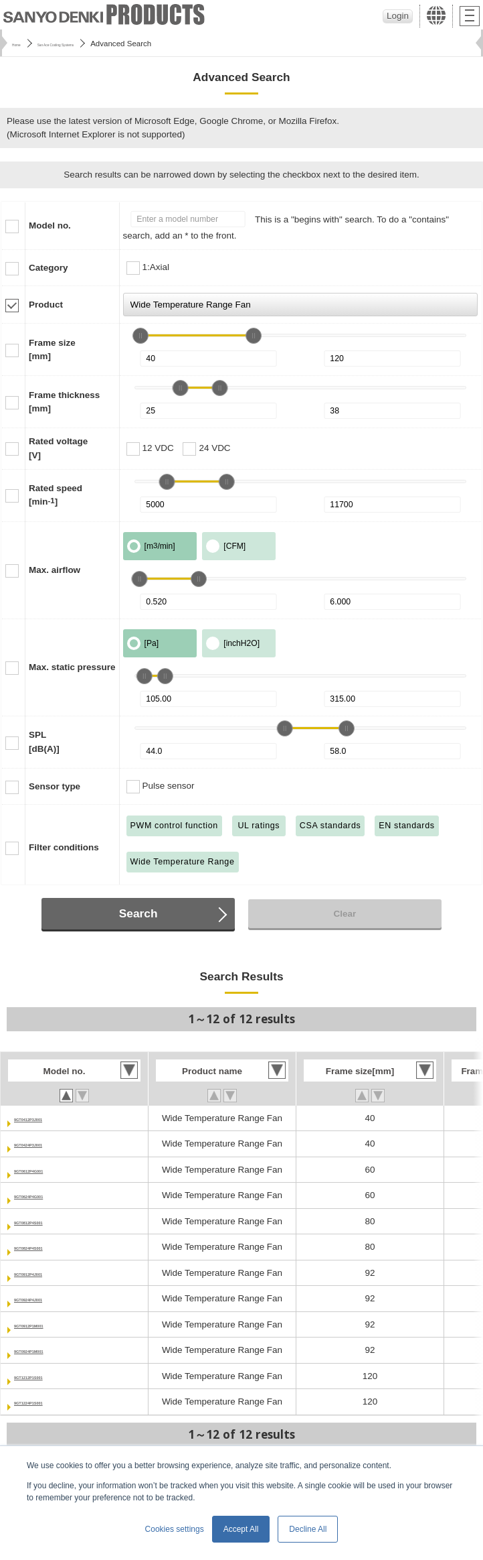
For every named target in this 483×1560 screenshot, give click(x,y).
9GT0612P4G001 (49, 1170)
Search (138, 913)
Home (22, 44)
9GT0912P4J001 (48, 1273)
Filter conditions (64, 847)
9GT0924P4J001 (48, 1298)
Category (48, 268)
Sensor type (54, 786)
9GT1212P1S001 (49, 1376)
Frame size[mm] (52, 349)
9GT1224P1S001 (49, 1401)
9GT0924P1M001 (49, 1350)
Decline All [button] (307, 1529)
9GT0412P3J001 (48, 1118)
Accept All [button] (241, 1529)
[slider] (140, 336)
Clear (345, 914)
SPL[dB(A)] (44, 741)
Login (398, 16)
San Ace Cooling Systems (94, 44)
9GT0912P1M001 (49, 1324)
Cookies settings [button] (174, 1529)
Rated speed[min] (55, 495)
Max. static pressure (72, 667)
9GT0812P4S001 (49, 1221)
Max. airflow (54, 570)
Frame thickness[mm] (64, 401)
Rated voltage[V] (58, 448)
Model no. (50, 225)
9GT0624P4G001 (49, 1195)
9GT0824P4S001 (49, 1247)
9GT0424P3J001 (48, 1144)
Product (46, 305)
